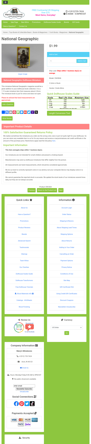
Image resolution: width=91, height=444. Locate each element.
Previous (31, 190)
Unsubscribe (24, 392)
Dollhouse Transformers (24, 280)
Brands (66, 22)
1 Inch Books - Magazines (58, 32)
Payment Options (67, 261)
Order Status (66, 214)
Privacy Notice (67, 267)
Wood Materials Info (24, 294)
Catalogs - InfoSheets (24, 300)
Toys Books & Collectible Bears (20, 32)
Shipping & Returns (67, 221)
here (53, 141)
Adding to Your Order (66, 247)
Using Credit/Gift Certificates (66, 294)
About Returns (67, 241)
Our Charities (24, 267)
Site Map (67, 280)
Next (61, 190)
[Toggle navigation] (5, 2)
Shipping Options (67, 234)
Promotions (36, 22)
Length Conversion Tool (59, 113)
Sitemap (24, 254)
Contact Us (23, 26)
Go (67, 333)
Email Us (24, 368)
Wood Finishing (24, 307)
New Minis (25, 22)
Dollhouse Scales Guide (52, 22)
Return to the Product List (47, 190)
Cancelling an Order (67, 254)
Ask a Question (7, 104)
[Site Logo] (16, 13)
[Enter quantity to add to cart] (63, 61)
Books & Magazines (40, 32)
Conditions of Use (66, 274)
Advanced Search (24, 241)
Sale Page (14, 22)
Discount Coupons (66, 300)
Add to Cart (82, 61)
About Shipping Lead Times (67, 228)
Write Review (7, 118)
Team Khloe (24, 261)
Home (5, 22)
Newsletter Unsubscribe (66, 307)
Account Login (67, 208)
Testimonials (24, 247)
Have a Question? (9, 26)
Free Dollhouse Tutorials (24, 287)
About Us (24, 208)
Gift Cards (76, 22)
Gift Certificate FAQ (67, 287)
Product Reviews (24, 228)
